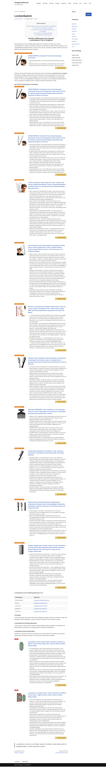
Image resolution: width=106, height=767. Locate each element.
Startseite (16, 11)
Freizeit (85, 3)
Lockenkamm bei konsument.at (40, 606)
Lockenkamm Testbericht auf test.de (41, 600)
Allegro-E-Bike (75, 55)
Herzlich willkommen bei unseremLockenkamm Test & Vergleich (41, 26)
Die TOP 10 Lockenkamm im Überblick (43, 28)
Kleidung (51, 3)
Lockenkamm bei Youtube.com (40, 611)
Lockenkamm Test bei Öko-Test (40, 603)
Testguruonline (19, 18)
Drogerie (57, 3)
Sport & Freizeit (75, 44)
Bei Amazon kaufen (61, 67)
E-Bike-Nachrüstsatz (77, 62)
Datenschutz (25, 761)
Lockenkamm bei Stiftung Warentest (42, 33)
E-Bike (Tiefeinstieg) (77, 60)
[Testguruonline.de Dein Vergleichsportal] (21, 3)
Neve (15, 765)
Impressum (17, 761)
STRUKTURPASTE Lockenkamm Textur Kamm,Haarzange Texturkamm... (44, 57)
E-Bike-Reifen (75, 65)
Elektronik (63, 3)
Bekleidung (74, 26)
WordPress (28, 765)
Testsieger (42, 31)
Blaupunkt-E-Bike (76, 57)
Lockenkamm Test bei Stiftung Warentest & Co (43, 29)
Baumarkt (45, 3)
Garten (69, 3)
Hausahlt (75, 3)
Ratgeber (38, 3)
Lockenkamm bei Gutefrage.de (40, 608)
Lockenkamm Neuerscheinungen (42, 34)
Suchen (89, 14)
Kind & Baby (75, 39)
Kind (80, 3)
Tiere (90, 3)
